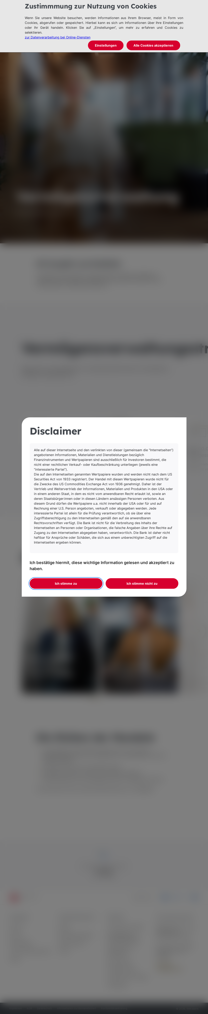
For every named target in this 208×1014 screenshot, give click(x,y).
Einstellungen (106, 45)
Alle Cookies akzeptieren (153, 45)
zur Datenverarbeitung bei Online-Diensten (57, 37)
